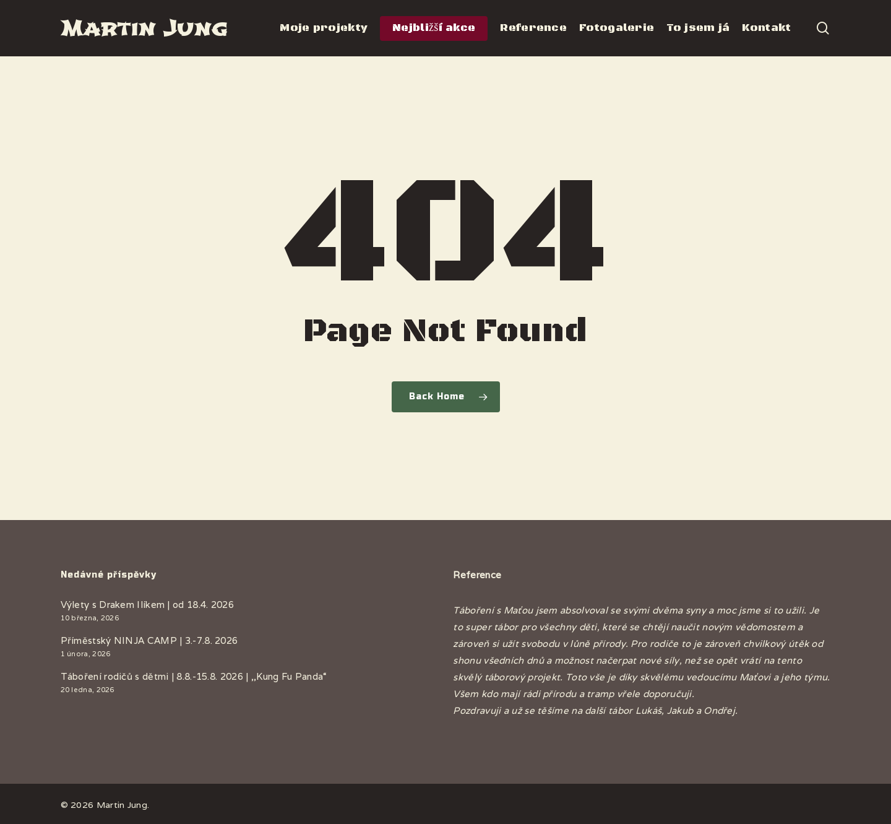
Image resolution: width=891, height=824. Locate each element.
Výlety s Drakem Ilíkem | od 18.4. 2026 (147, 604)
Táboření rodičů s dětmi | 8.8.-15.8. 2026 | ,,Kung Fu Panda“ (194, 676)
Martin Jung (144, 28)
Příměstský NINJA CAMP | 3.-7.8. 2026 (149, 640)
